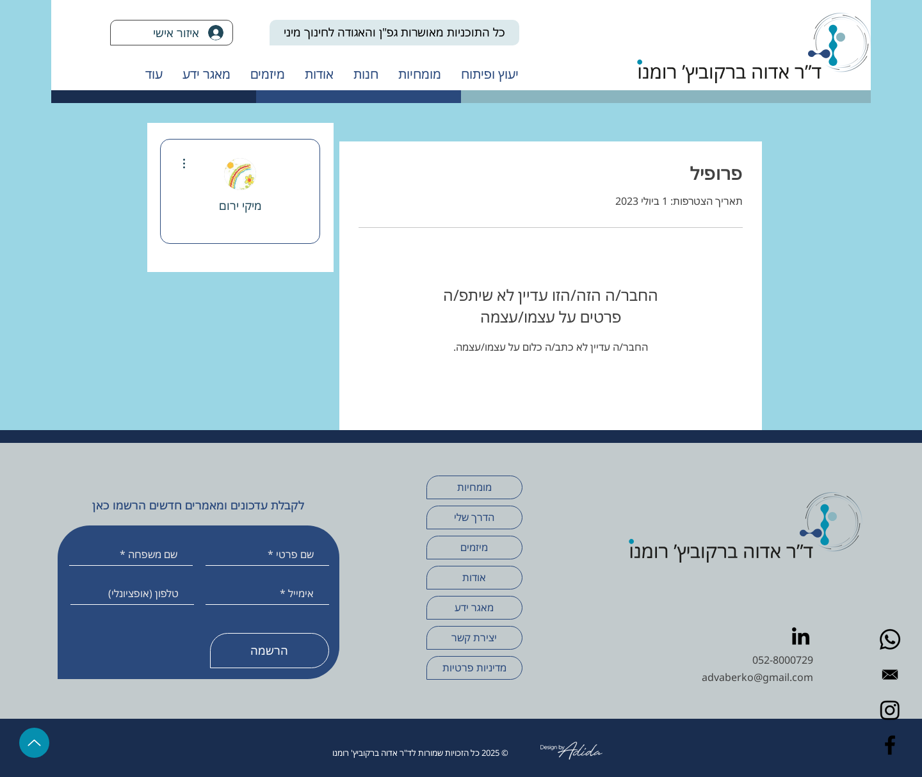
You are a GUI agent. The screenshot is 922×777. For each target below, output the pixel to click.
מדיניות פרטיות (474, 668)
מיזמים (474, 547)
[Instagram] (890, 710)
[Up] (34, 743)
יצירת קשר (474, 637)
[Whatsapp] (890, 639)
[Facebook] (890, 745)
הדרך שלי (474, 517)
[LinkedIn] (800, 635)
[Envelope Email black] (890, 674)
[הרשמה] (269, 650)
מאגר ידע (474, 607)
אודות (474, 577)
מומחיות (474, 487)
